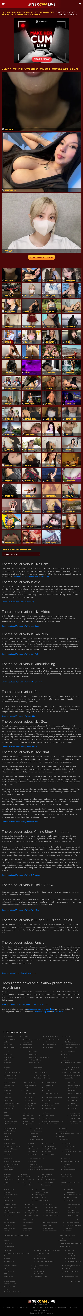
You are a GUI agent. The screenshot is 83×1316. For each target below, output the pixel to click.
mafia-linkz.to (75, 1106)
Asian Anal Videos (40, 1274)
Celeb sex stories (71, 1047)
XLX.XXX (7, 1259)
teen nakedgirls (64, 1131)
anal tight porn (9, 1139)
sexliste (33, 1161)
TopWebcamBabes (52, 1215)
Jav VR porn (8, 1100)
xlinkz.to (47, 1088)
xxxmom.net (74, 1124)
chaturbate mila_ (46, 1185)
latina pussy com (10, 1124)
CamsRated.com (9, 1167)
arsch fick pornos (36, 1131)
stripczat (31, 1143)
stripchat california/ (27, 1179)
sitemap (68, 1143)
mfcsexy (7, 1192)
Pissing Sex (72, 1082)
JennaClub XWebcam (52, 1093)
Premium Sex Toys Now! (73, 1152)
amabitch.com (9, 1189)
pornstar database (70, 1170)
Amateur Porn (68, 1060)
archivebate (32, 1009)
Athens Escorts (9, 1246)
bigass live (7, 1067)
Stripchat (46, 1012)
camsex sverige (76, 1098)
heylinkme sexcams (50, 1223)
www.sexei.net (50, 1108)
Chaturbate (38, 1012)
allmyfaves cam (9, 1179)
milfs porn (31, 1146)
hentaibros (8, 1243)
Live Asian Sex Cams (11, 1195)
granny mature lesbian (73, 1225)
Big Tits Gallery (76, 1281)
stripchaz (7, 1177)
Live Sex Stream (75, 1118)
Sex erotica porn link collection (70, 1243)
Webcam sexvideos (71, 1277)
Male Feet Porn (69, 1070)
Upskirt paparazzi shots (12, 1072)
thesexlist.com (63, 1139)
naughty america (10, 1075)
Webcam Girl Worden (53, 1213)
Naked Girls (49, 1047)
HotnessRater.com (43, 1253)
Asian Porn (31, 1108)
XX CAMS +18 (41, 1259)
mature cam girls (46, 1174)
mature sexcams (74, 1085)
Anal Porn (31, 1205)
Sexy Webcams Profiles (12, 1161)
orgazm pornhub (66, 1238)
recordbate (50, 1009)
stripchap (7, 1090)
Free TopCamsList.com (42, 1200)
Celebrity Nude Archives (73, 1266)
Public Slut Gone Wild (11, 1103)
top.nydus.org (9, 1106)
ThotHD (73, 1103)
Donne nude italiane (37, 1167)
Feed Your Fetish (10, 1205)
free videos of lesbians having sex (42, 1170)
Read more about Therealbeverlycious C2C (18, 602)
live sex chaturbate (74, 1093)
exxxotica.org (32, 1207)
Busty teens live (27, 1042)
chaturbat (7, 1134)
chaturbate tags (70, 1146)
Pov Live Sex (33, 1052)
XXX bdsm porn (29, 1082)
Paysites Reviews (26, 1182)
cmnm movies (48, 1228)
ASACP (41, 1305)
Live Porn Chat (50, 1154)
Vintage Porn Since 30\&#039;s (52, 1121)
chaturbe (69, 1228)
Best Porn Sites (28, 1118)
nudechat (74, 1100)
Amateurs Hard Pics (71, 1271)
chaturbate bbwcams (48, 1179)
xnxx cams (7, 1118)
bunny (26, 1090)
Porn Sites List (34, 1063)
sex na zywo (8, 1036)
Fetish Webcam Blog (74, 1261)
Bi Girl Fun (26, 1231)
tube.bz (6, 1238)
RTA (36, 1305)
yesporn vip (47, 1225)
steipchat (7, 1174)
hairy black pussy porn (72, 1075)
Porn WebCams (73, 1213)
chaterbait (46, 1220)
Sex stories (38, 1268)
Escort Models (27, 1045)
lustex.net (7, 1070)
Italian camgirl (49, 1085)
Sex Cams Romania (72, 1223)
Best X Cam (69, 1039)
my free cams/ (9, 1271)
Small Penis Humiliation (12, 1213)
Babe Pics (7, 1098)
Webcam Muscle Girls (71, 1067)
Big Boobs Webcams (41, 1266)
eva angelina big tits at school (71, 1182)
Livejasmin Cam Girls (73, 1220)
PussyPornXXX (9, 1085)
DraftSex (48, 1100)
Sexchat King (8, 1170)
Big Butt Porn (45, 1177)
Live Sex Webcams (10, 1128)
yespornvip (26, 1036)
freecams (48, 1152)
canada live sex (9, 1057)
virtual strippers (40, 1195)
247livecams (8, 1274)
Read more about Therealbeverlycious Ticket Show (21, 910)
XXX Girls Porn (73, 1210)
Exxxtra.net (72, 1207)
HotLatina (24, 1174)
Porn (63, 1179)
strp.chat (30, 1106)
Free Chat (20, 822)
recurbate (41, 1009)
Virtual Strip (8, 1045)
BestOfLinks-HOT (29, 1093)
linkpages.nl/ (8, 1215)
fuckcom (47, 1090)
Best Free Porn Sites (52, 1103)
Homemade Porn (30, 1085)
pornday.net (32, 1154)
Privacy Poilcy (32, 1152)
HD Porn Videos (72, 1197)
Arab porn (7, 1185)
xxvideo (7, 1220)
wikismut (49, 1205)
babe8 (6, 1231)
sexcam (7, 1197)
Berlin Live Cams (75, 1116)
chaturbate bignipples (37, 1139)
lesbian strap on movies (73, 1045)
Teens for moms (9, 1256)
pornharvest (72, 1088)
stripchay (68, 1149)
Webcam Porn (28, 1116)
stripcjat (30, 1100)
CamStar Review (50, 1082)
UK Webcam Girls (29, 1220)
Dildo (18, 716)
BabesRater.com (66, 1177)
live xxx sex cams (10, 1039)
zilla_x (6, 1268)
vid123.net (7, 1042)
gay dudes (68, 1154)
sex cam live (8, 1159)
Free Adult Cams (9, 1286)
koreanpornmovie (10, 1207)
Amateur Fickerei (28, 1047)
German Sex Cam (51, 1042)
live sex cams (65, 1185)
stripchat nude (26, 1177)
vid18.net (7, 1060)
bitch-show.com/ (10, 1281)
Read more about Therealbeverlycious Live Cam (31, 577)
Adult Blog (7, 1093)
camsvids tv (46, 1118)
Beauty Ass (70, 1200)
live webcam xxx (75, 1121)
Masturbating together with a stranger (17, 1235)
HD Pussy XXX (33, 1149)
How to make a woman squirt (39, 1057)
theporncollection (43, 1256)
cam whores (31, 1103)
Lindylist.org (27, 1124)
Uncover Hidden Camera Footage (70, 1134)
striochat (69, 1231)
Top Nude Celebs (48, 1116)
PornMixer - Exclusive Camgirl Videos (16, 1253)
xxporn (6, 1241)
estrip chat (49, 1210)
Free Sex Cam (72, 1256)
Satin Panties (8, 1277)
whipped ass (71, 1192)
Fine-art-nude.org (74, 1215)
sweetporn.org (75, 1113)
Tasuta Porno (49, 1146)
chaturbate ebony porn (42, 1075)
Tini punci (66, 1054)
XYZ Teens (27, 1088)
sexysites (7, 1088)
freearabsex (27, 1228)
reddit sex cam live (47, 1182)
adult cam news (9, 1223)
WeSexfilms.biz (9, 1261)
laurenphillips (8, 1200)
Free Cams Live (51, 1045)
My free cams (58, 1012)
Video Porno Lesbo (40, 1277)
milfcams (70, 1253)
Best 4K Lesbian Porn (74, 1195)
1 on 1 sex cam (70, 1042)
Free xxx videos (9, 1082)
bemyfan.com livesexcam (12, 1146)
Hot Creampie (46, 1113)
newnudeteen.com (10, 1078)
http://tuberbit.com (10, 1266)
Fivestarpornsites (29, 1121)
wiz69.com (8, 1250)
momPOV (7, 1182)
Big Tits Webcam (66, 1174)
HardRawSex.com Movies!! (72, 1063)
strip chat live (69, 1274)
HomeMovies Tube (10, 1121)
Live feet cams (63, 1136)
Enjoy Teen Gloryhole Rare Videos (48, 1250)
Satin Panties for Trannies (31, 1039)
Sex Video (33, 1164)
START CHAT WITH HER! (41, 257)
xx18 (24, 1225)
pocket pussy (38, 1067)
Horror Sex (34, 1134)
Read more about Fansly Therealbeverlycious (19, 973)
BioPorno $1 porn (69, 1052)
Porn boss (63, 1241)
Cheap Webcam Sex (37, 1159)
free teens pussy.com (11, 1164)
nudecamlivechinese (50, 1231)
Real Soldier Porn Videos (72, 1072)
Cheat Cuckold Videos (67, 1235)
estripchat (74, 1108)
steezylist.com (9, 1108)
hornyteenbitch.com (11, 1149)
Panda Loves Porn (10, 1047)
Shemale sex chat (10, 1284)
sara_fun (26, 1113)
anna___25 (7, 1289)
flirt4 (65, 1057)
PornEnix (7, 1210)
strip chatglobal (9, 1143)
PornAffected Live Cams (42, 1078)
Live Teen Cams (9, 1131)
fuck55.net (67, 1159)
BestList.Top (49, 1106)
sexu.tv (67, 1036)
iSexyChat (7, 1154)
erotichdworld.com (41, 1192)
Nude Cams (33, 1054)
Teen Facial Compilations (53, 1098)
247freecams (8, 1113)
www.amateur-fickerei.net (72, 1161)
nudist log (7, 1063)
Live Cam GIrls (49, 1143)
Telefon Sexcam (39, 1271)
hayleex (7, 1116)
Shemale (67, 1167)
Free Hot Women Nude (49, 1124)
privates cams (9, 1225)
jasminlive (67, 1164)
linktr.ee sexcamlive (40, 1072)
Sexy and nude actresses (45, 1261)
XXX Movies (31, 1098)
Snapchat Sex (69, 1078)
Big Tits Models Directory (12, 1292)
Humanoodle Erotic (74, 1205)
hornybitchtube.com (27, 1185)
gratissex (70, 1189)
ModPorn (7, 1136)
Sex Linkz (7, 1152)
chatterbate (8, 1054)
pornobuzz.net (33, 1215)
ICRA (46, 1305)
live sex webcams (52, 1036)
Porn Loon (72, 1090)
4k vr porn (70, 1250)
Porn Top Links (40, 1189)
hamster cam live (40, 1197)
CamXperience (33, 1210)
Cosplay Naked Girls (51, 1149)
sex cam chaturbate (52, 1039)
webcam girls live (35, 1060)
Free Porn (37, 1070)
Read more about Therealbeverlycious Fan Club (20, 654)
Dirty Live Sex (32, 1213)
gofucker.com (34, 1136)
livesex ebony (28, 1223)
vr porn (6, 1052)
